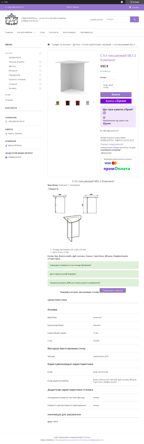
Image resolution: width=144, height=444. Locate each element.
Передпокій (14, 75)
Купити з (116, 101)
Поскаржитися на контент (67, 440)
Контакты (54, 32)
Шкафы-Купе (15, 57)
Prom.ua (86, 437)
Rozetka (12, 88)
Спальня (13, 84)
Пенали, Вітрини (16, 61)
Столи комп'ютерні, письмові (96, 44)
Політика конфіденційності (91, 440)
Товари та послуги (61, 44)
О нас (42, 32)
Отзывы (9, 100)
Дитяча (76, 44)
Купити (116, 94)
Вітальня (13, 70)
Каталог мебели (24, 32)
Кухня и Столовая (17, 79)
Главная (9, 32)
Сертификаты (86, 32)
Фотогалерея (69, 32)
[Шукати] (134, 19)
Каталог (9, 53)
